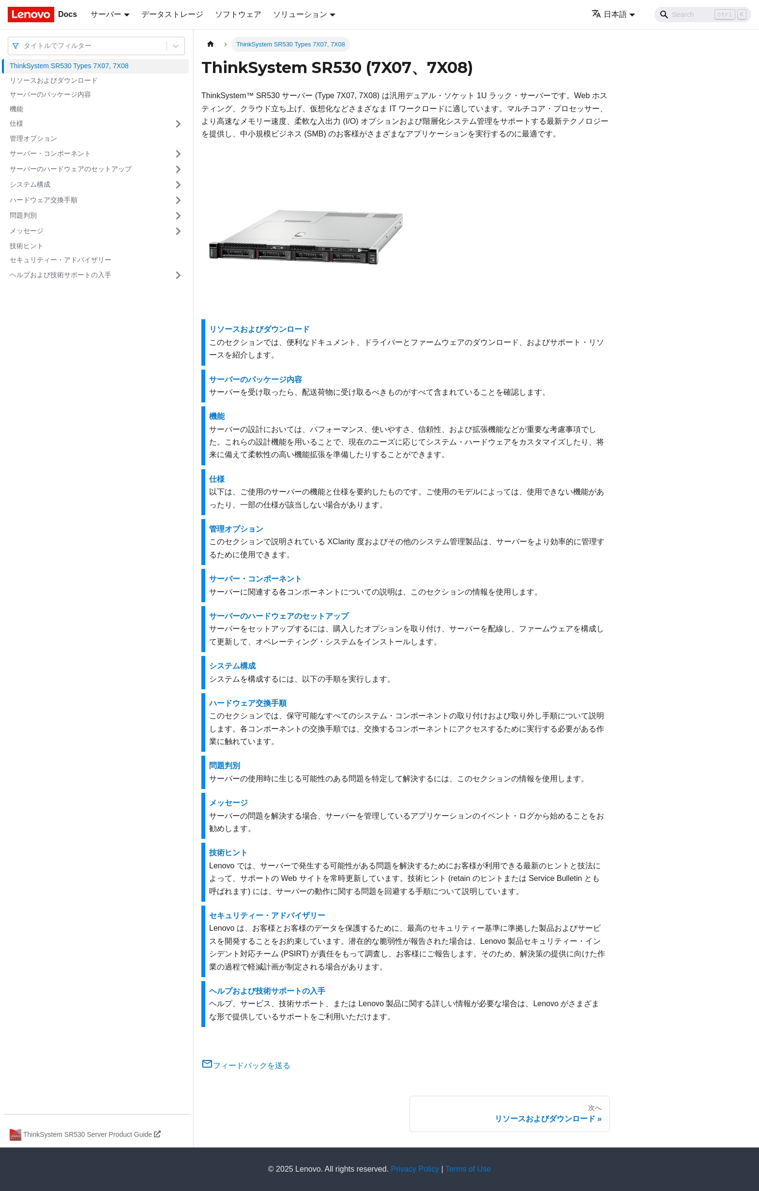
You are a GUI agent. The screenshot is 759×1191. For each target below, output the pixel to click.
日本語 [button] (609, 14)
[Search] (702, 14)
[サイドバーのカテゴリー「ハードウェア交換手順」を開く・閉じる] (178, 200)
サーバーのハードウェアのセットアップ (71, 169)
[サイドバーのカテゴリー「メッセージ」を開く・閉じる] (178, 231)
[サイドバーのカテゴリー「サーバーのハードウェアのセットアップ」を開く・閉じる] (178, 169)
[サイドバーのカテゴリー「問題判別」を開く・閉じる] (178, 215)
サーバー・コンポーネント (50, 153)
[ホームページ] (210, 44)
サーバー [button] (106, 14)
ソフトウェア (238, 14)
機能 (16, 109)
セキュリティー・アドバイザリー (60, 260)
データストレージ (172, 14)
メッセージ (27, 231)
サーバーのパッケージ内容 (50, 94)
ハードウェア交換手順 (43, 200)
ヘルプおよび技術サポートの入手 (60, 275)
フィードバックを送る (245, 1065)
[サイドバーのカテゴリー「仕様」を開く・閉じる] (178, 124)
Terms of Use (468, 1169)
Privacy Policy (415, 1169)
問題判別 (23, 215)
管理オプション (33, 138)
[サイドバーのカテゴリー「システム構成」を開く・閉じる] (178, 185)
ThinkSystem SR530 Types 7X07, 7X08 (69, 66)
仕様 (16, 123)
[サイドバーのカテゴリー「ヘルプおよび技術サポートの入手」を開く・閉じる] (178, 275)
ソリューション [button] (300, 14)
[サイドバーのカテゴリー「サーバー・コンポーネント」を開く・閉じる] (178, 154)
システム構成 (30, 184)
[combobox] (25, 45)
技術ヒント (27, 246)
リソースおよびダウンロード (54, 80)
